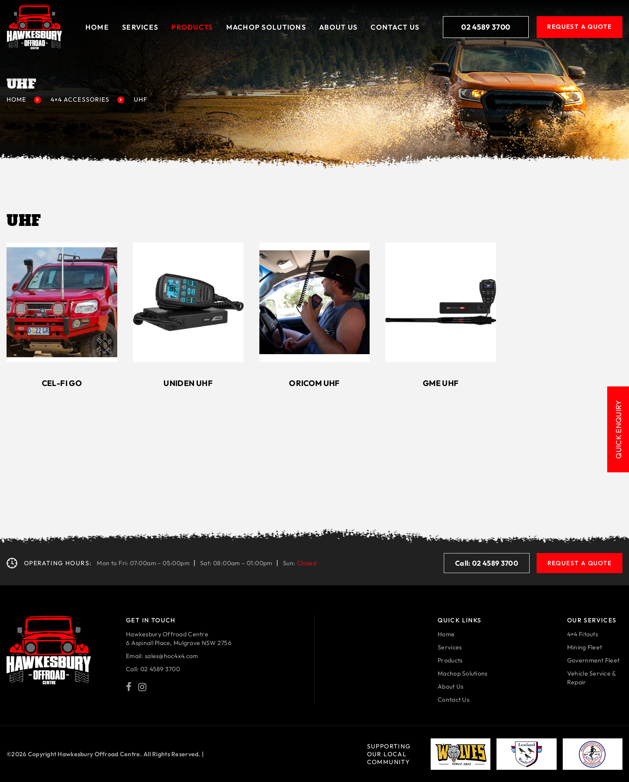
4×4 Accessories (80, 99)
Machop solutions (266, 27)
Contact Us (395, 27)
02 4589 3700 (485, 26)
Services (140, 27)
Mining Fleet (584, 647)
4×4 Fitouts (582, 634)
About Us (338, 27)
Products (192, 27)
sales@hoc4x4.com (171, 656)
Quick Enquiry (618, 429)
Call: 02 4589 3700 (486, 563)
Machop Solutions (462, 673)
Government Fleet (593, 660)
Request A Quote (579, 27)
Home (97, 27)
